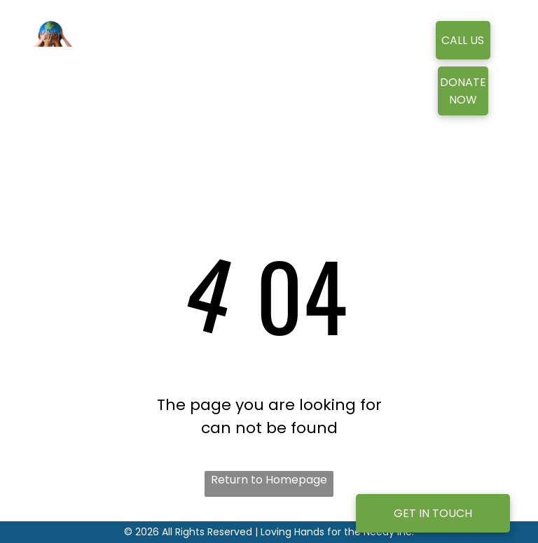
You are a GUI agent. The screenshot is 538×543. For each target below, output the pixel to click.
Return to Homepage (269, 480)
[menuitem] (236, 60)
